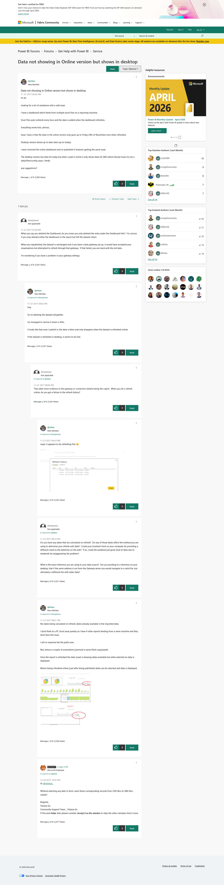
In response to (37, 297)
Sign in (180, 29)
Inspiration (78, 22)
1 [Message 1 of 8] (29, 177)
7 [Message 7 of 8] (48, 741)
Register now (202, 41)
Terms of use (185, 866)
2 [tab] (173, 137)
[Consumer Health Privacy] (55, 875)
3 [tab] (174, 137)
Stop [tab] (179, 137)
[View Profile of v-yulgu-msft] (62, 766)
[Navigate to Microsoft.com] (26, 22)
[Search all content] (171, 36)
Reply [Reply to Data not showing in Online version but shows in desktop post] (132, 184)
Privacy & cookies (169, 866)
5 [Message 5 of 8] (48, 500)
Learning (126, 22)
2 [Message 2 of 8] (29, 264)
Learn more (23, 13)
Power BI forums (29, 51)
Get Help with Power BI (73, 51)
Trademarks (200, 866)
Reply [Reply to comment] (132, 271)
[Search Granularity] (125, 36)
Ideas (90, 22)
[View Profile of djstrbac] (31, 80)
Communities (102, 22)
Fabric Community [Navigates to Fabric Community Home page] (48, 22)
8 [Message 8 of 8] (48, 822)
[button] (112, 69)
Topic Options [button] (129, 68)
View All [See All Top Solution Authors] (152, 199)
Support (138, 22)
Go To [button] (199, 29)
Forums (65, 22)
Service (97, 51)
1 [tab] (171, 137)
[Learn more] (157, 130)
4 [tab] (176, 137)
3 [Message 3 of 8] (35, 346)
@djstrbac (48, 783)
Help (190, 29)
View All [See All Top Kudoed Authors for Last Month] (152, 259)
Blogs (115, 22)
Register (169, 29)
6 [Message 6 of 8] (48, 581)
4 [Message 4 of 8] (42, 401)
